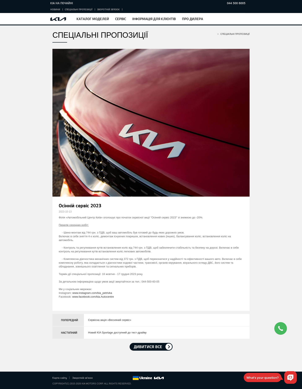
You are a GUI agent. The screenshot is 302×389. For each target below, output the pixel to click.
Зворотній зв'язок (108, 9)
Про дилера (192, 19)
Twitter (106, 378)
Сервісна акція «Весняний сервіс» (109, 320)
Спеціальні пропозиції (78, 9)
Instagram (123, 378)
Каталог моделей (93, 19)
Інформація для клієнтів (154, 19)
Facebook (100, 378)
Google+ (112, 378)
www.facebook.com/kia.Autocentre (93, 296)
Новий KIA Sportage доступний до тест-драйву (117, 332)
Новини (55, 9)
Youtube (117, 378)
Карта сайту (59, 377)
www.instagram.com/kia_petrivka (92, 292)
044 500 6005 (236, 3)
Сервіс (120, 19)
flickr (129, 378)
